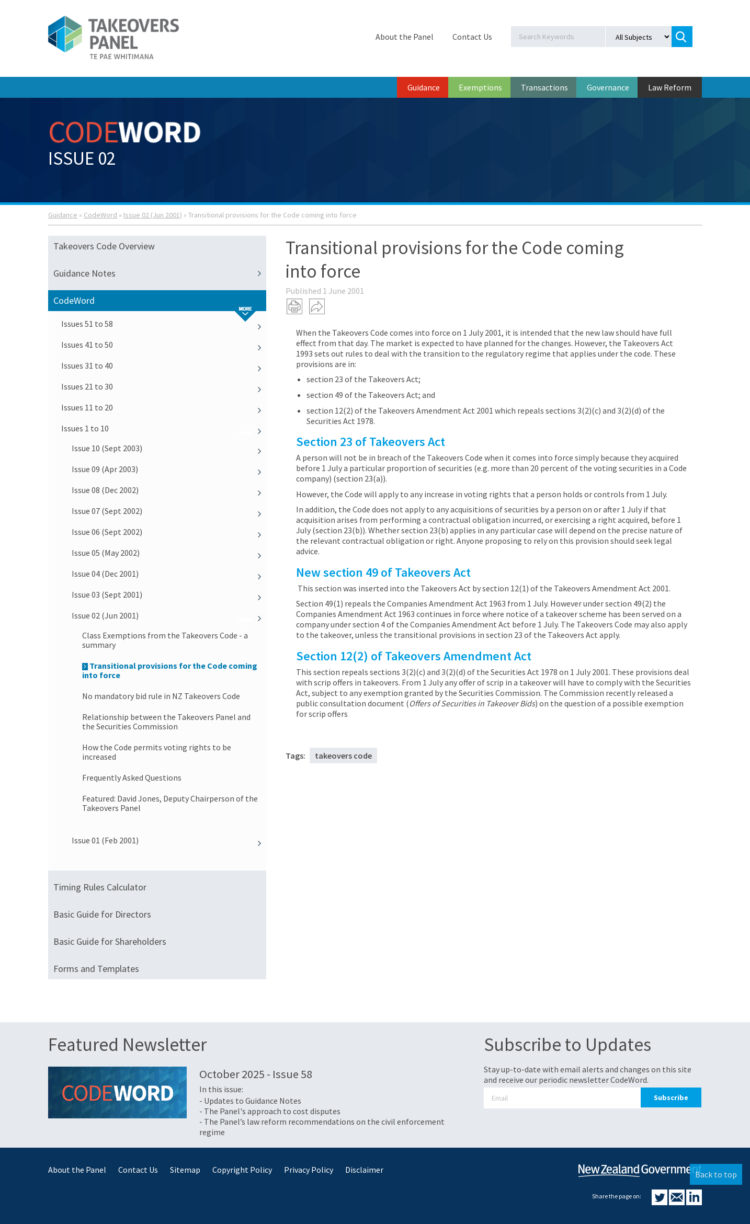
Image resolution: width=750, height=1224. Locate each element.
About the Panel (405, 36)
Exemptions (480, 87)
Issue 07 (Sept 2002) (169, 511)
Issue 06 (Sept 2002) (169, 531)
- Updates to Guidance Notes (250, 1100)
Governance (608, 87)
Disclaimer (364, 1169)
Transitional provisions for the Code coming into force (169, 670)
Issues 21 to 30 (163, 386)
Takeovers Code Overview (104, 246)
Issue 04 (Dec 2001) (169, 573)
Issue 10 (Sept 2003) (169, 448)
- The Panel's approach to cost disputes (269, 1111)
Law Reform (669, 87)
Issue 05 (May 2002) (169, 552)
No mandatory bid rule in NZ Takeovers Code (161, 696)
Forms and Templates (96, 969)
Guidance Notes (159, 273)
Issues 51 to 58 (163, 323)
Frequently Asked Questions (131, 777)
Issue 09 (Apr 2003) (169, 469)
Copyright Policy (242, 1169)
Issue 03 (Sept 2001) (169, 594)
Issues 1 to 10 (163, 428)
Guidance (423, 87)
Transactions (544, 87)
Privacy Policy (308, 1169)
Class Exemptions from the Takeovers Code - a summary (165, 640)
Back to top (716, 1174)
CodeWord (100, 215)
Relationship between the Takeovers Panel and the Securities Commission (166, 721)
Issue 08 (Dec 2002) (169, 490)
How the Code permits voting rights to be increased (156, 752)
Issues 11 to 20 (163, 407)
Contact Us (472, 36)
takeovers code (343, 755)
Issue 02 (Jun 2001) (152, 215)
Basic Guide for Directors (102, 914)
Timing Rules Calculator (99, 887)
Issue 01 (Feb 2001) (169, 840)
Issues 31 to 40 (163, 365)
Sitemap (185, 1169)
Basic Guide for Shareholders (109, 941)
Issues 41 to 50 (163, 344)
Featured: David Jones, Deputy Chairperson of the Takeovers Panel (170, 803)
